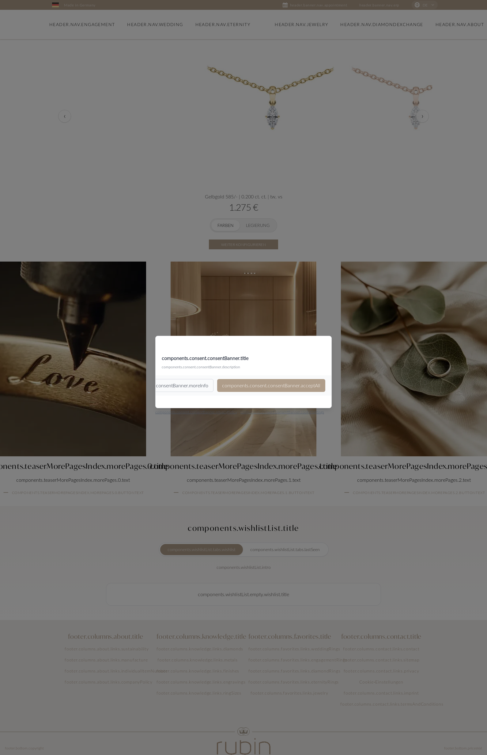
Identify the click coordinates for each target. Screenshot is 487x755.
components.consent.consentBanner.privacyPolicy (196, 411)
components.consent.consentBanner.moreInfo (159, 385)
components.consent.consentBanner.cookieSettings (282, 411)
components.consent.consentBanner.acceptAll (271, 385)
